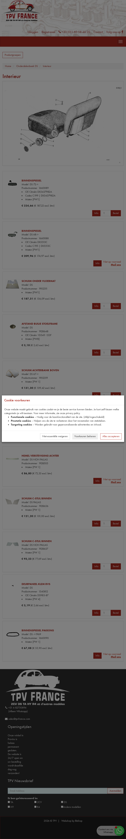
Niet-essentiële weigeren (55, 436)
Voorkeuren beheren (85, 436)
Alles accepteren (111, 436)
